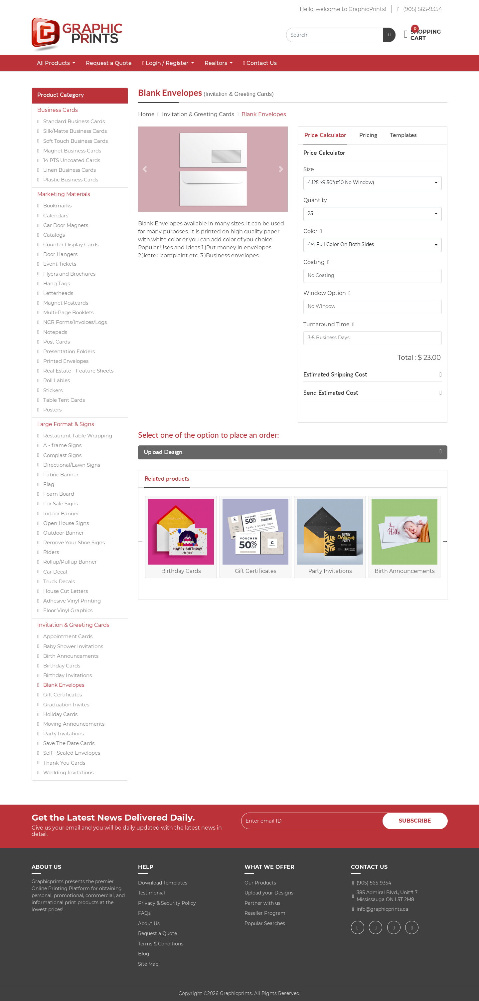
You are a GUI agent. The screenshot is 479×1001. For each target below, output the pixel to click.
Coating (316, 262)
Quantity (315, 200)
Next (445, 541)
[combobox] (372, 183)
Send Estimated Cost (330, 393)
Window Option (327, 293)
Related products (167, 479)
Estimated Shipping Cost (335, 375)
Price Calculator (325, 135)
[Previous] (144, 169)
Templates (403, 135)
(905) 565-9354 (419, 9)
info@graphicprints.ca (382, 909)
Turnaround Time (328, 324)
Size (308, 169)
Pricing (368, 135)
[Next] (281, 169)
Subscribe (415, 821)
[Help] (319, 231)
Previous (140, 541)
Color (312, 231)
